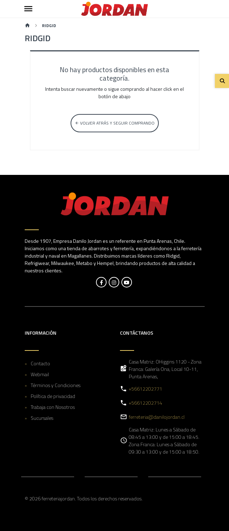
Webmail (40, 374)
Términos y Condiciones (55, 385)
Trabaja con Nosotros (53, 407)
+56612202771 (145, 388)
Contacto (40, 363)
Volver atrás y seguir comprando (115, 123)
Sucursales (42, 418)
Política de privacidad (53, 396)
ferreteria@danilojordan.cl (157, 417)
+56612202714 (145, 402)
